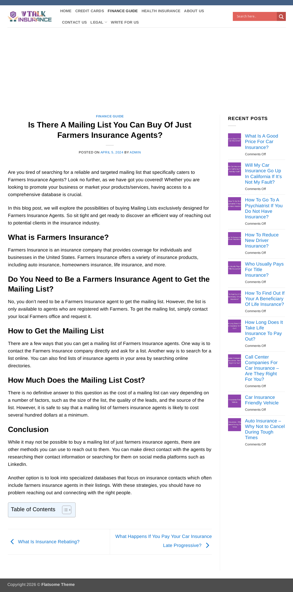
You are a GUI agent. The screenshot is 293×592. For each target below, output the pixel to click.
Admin (135, 152)
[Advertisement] (146, 67)
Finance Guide (123, 11)
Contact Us (74, 22)
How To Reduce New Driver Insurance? (262, 240)
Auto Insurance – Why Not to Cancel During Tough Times (265, 429)
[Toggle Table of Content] (64, 509)
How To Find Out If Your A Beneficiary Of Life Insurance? (265, 298)
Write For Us (125, 22)
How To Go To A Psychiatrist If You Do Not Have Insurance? (264, 208)
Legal (98, 22)
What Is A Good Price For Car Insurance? (261, 141)
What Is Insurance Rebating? (44, 541)
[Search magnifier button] (281, 16)
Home (66, 11)
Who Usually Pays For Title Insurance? (264, 269)
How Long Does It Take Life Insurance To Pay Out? (264, 331)
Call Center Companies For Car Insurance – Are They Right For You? (262, 368)
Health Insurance (161, 11)
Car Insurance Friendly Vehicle (262, 400)
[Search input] (256, 16)
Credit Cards (89, 11)
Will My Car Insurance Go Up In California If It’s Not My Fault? (263, 173)
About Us (194, 11)
